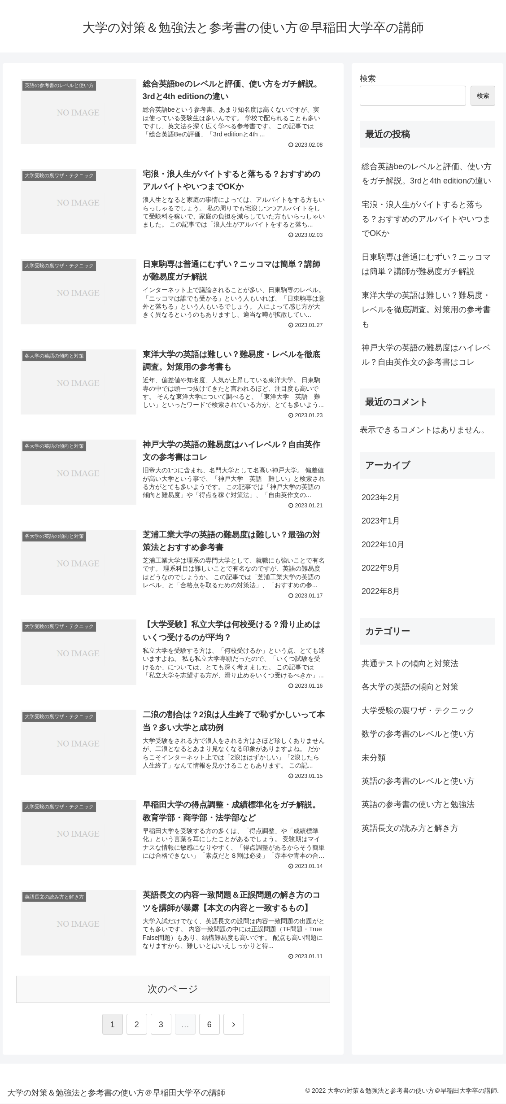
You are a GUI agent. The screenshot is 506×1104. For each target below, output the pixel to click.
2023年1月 (381, 520)
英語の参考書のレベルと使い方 (418, 781)
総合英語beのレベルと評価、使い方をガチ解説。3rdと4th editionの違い (427, 173)
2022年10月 (383, 544)
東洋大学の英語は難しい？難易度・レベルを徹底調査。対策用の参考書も (426, 310)
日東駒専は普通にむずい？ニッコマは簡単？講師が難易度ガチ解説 (426, 264)
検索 (368, 78)
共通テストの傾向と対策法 (410, 663)
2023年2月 (381, 497)
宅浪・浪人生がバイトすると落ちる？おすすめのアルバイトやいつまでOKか (426, 219)
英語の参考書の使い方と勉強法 (418, 804)
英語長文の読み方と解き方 (410, 828)
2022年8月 (381, 591)
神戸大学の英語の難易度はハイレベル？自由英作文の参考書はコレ (426, 355)
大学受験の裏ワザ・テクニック (418, 710)
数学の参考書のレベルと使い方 (418, 733)
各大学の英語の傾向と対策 (410, 686)
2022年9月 (381, 567)
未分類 (374, 757)
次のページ (173, 989)
